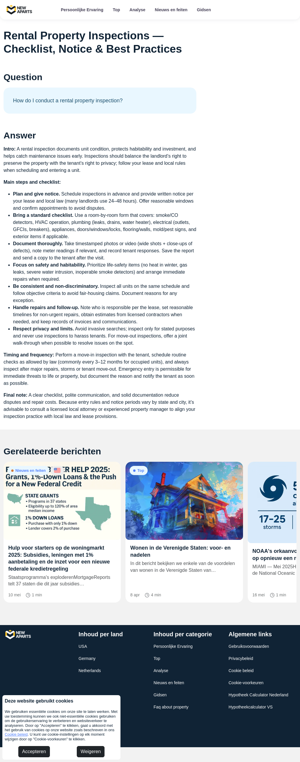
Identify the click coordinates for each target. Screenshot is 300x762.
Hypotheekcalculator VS (251, 707)
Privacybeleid (241, 658)
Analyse (138, 9)
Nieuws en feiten (171, 9)
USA (83, 646)
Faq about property (171, 707)
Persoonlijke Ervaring (82, 9)
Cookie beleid (16, 734)
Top (116, 9)
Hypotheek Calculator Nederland (258, 694)
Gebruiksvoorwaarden (249, 646)
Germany (87, 658)
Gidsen (204, 9)
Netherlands (90, 670)
